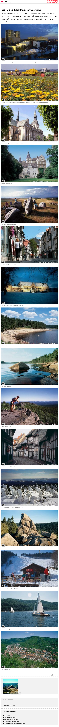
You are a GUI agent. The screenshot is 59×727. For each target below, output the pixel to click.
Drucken (55, 675)
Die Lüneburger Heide (10, 717)
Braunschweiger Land (9, 705)
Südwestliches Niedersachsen (12, 721)
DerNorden (7, 715)
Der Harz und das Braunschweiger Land (14, 723)
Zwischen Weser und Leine (11, 719)
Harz (5, 703)
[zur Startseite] (2, 1)
